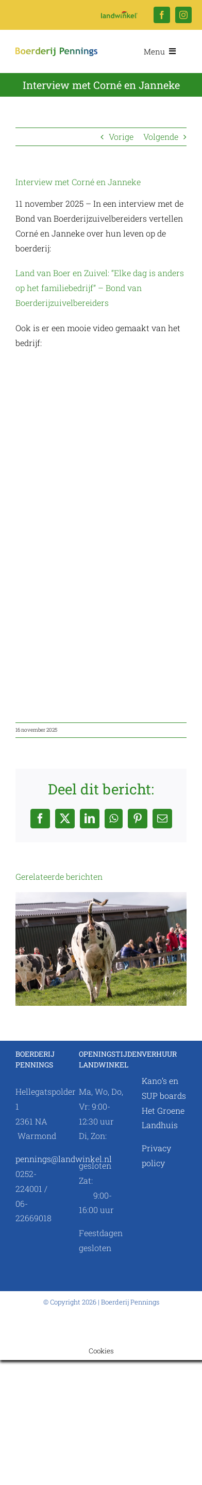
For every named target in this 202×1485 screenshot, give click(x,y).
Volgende (160, 136)
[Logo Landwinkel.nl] (119, 15)
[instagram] (183, 15)
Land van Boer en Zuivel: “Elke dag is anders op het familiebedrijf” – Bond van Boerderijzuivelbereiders (99, 287)
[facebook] (162, 15)
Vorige (121, 136)
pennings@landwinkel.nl (63, 1158)
